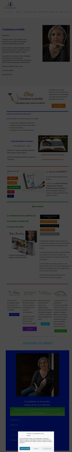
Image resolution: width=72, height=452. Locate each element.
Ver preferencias (47, 448)
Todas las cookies (24, 448)
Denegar (36, 448)
